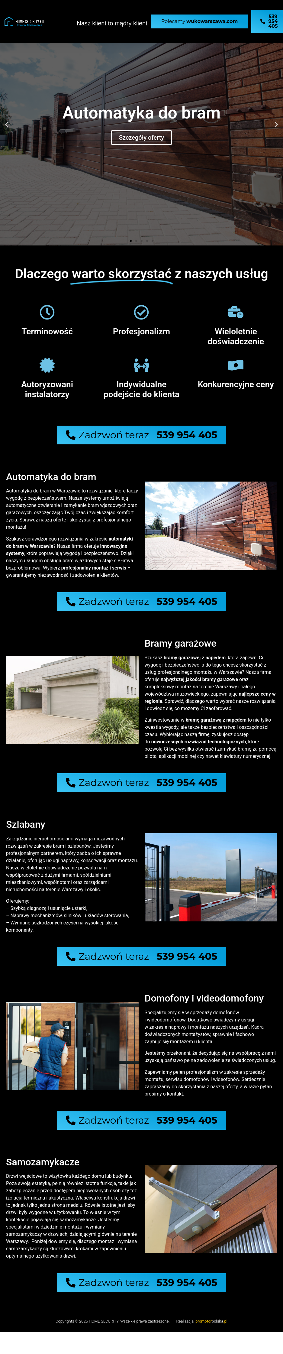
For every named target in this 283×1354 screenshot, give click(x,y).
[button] (7, 124)
